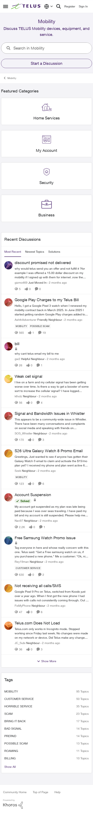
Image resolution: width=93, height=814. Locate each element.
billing (10, 758)
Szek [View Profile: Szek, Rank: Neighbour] (18, 470)
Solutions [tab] (54, 251)
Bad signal (13, 728)
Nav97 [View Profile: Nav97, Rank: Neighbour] (19, 520)
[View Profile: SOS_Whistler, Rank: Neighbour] (8, 416)
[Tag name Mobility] (21, 326)
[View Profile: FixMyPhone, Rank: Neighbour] (8, 588)
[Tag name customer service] (28, 568)
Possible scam (16, 743)
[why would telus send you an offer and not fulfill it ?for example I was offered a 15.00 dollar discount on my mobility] (52, 272)
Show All (10, 766)
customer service (19, 699)
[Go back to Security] (46, 182)
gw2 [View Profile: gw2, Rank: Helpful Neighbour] (17, 359)
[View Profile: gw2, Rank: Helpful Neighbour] (8, 346)
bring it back (15, 721)
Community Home (15, 792)
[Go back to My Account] (46, 150)
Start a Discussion (46, 63)
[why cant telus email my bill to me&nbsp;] (52, 353)
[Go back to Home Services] (46, 118)
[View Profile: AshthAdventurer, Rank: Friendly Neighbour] (8, 302)
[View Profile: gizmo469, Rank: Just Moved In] (8, 265)
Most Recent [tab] (12, 251)
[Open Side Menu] (5, 6)
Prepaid (10, 736)
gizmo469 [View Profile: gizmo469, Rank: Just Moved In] (21, 282)
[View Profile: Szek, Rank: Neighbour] (8, 453)
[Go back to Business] (46, 215)
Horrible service (18, 706)
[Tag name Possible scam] (40, 326)
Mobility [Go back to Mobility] (9, 78)
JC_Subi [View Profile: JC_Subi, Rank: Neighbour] (20, 643)
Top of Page (40, 792)
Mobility (11, 691)
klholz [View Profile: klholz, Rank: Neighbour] (18, 396)
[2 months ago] (57, 282)
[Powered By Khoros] (46, 804)
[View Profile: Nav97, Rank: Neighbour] (8, 497)
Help (57, 792)
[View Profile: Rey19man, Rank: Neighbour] (8, 540)
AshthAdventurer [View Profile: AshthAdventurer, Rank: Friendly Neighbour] (25, 319)
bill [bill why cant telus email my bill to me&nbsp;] (17, 343)
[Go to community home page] (26, 6)
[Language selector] (48, 6)
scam (8, 713)
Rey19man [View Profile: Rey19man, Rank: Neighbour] (22, 561)
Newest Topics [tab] (34, 251)
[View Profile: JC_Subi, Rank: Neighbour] (8, 626)
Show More (46, 661)
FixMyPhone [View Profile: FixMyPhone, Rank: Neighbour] (23, 605)
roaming (11, 751)
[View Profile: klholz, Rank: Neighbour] (8, 379)
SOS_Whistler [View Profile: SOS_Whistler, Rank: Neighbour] (24, 433)
